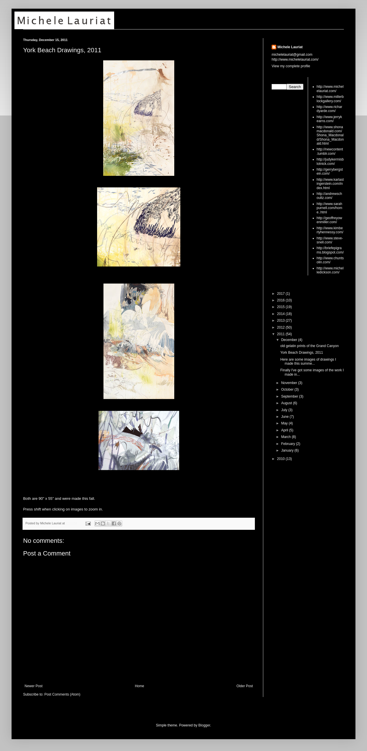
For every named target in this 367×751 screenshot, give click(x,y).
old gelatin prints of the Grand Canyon (309, 346)
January (287, 450)
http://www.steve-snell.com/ (330, 240)
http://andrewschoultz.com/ (329, 196)
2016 (281, 300)
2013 (281, 320)
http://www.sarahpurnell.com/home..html (329, 208)
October (287, 389)
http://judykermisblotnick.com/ (330, 161)
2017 (281, 294)
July (284, 410)
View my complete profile (291, 66)
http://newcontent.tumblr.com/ (330, 151)
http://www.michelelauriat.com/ (330, 89)
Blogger (204, 725)
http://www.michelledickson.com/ (330, 270)
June (285, 417)
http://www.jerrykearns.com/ (329, 119)
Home (139, 686)
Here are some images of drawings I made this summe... (308, 361)
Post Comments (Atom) (62, 694)
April (285, 430)
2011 (281, 334)
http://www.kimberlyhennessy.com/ (330, 230)
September (290, 396)
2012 (281, 327)
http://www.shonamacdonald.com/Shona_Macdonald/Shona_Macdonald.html (330, 135)
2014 (281, 314)
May (285, 423)
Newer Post (33, 686)
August (287, 403)
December (289, 340)
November (289, 383)
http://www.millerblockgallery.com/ (330, 99)
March (286, 437)
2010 (281, 459)
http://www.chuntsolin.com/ (330, 260)
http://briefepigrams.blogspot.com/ (330, 250)
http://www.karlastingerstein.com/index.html (330, 184)
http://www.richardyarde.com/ (329, 109)
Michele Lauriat (290, 47)
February (288, 444)
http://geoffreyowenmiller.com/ (329, 220)
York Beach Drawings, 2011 (62, 50)
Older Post (244, 686)
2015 (281, 307)
